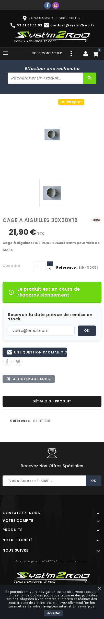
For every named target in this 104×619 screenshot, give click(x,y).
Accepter (53, 613)
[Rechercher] (45, 78)
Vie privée (66, 561)
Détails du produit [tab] (52, 401)
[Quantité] (39, 266)
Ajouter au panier (29, 378)
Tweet (18, 361)
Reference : (67, 267)
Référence (20, 420)
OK (87, 330)
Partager (7, 361)
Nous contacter (47, 53)
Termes (83, 561)
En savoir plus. (84, 606)
